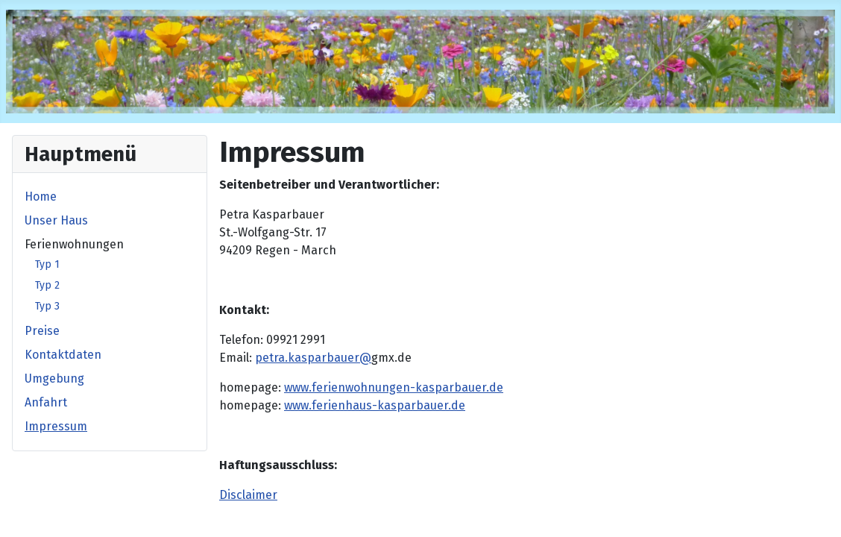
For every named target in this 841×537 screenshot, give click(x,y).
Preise (42, 331)
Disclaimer (248, 495)
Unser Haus (56, 220)
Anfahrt (46, 402)
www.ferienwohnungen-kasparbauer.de (393, 387)
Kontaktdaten (63, 355)
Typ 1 (47, 264)
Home (41, 196)
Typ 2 (47, 285)
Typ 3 (47, 306)
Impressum (56, 426)
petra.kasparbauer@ (313, 358)
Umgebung (54, 378)
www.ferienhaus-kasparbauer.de (374, 405)
